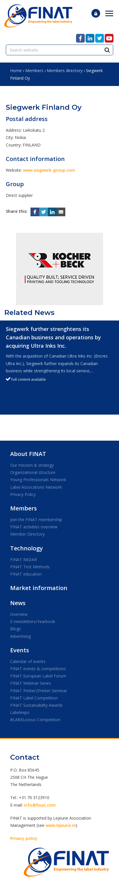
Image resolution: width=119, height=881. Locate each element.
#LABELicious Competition (35, 719)
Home (16, 70)
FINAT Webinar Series (30, 683)
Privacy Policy (23, 494)
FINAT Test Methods (30, 566)
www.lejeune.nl (61, 825)
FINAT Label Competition (34, 698)
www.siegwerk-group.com (49, 170)
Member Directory (27, 534)
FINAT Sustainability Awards (36, 705)
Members (34, 70)
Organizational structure (32, 472)
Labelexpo (20, 712)
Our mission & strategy (32, 465)
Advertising (20, 636)
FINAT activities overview (33, 527)
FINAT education (26, 574)
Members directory (64, 70)
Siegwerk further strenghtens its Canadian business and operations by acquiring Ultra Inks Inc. (53, 337)
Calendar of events (28, 661)
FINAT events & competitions (38, 668)
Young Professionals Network (38, 479)
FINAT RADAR (23, 559)
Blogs (15, 628)
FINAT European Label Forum (38, 676)
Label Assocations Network (36, 487)
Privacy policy (23, 838)
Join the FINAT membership (36, 519)
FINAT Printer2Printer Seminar (38, 690)
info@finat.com (40, 805)
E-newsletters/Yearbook (32, 621)
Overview (19, 614)
